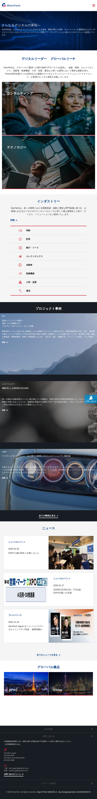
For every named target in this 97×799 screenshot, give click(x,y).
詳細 (12, 220)
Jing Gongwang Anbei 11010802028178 (74, 792)
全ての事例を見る (47, 516)
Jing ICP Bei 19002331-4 (47, 792)
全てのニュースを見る (47, 655)
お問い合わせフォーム (12, 774)
